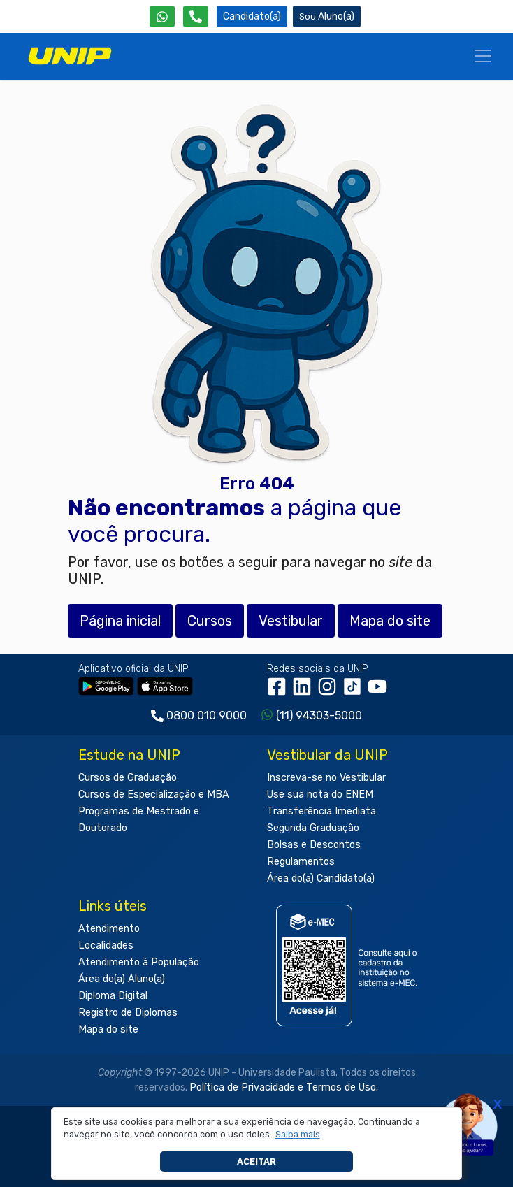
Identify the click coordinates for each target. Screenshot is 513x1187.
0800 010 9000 (206, 715)
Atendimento (109, 929)
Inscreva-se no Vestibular (326, 778)
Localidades (105, 945)
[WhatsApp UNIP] (162, 16)
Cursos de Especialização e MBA (153, 794)
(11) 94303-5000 (319, 715)
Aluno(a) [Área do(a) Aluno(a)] (326, 16)
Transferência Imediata (321, 811)
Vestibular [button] (291, 620)
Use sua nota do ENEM (320, 794)
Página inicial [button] (120, 620)
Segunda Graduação (313, 828)
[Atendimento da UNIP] (195, 16)
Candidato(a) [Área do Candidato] (252, 16)
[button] (297, 1135)
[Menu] (483, 56)
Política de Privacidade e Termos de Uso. (283, 1087)
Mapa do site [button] (390, 620)
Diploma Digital (112, 996)
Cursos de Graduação (127, 778)
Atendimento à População (138, 962)
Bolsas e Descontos (314, 845)
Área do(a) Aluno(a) (121, 979)
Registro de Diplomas (128, 1013)
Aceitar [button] (256, 1161)
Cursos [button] (209, 620)
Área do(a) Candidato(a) (321, 878)
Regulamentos (301, 862)
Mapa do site (108, 1029)
